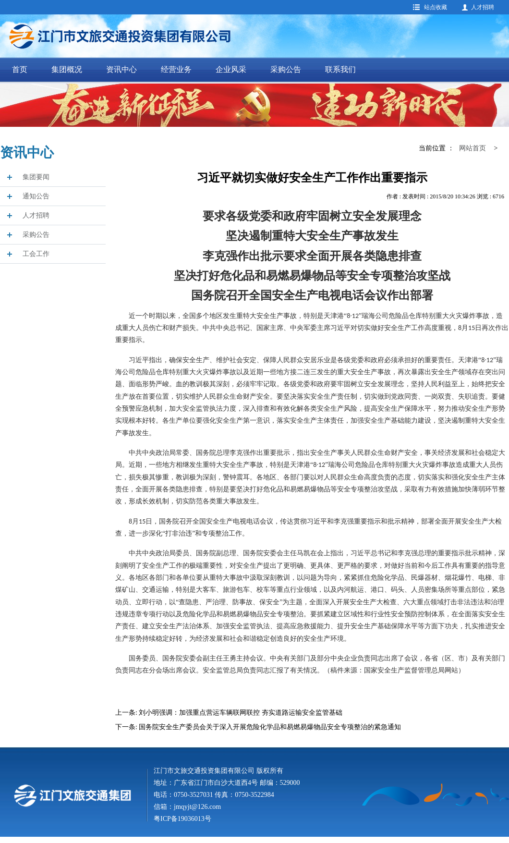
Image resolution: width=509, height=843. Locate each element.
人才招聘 (482, 7)
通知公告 (36, 196)
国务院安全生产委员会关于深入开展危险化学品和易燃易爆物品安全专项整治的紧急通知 (270, 727)
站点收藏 (435, 7)
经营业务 (176, 69)
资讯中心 (121, 69)
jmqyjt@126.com (197, 806)
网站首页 (472, 148)
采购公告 (285, 69)
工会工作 (36, 253)
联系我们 (340, 69)
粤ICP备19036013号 (182, 818)
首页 (19, 69)
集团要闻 (36, 177)
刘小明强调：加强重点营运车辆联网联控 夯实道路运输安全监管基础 (240, 712)
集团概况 (66, 69)
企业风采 (231, 69)
